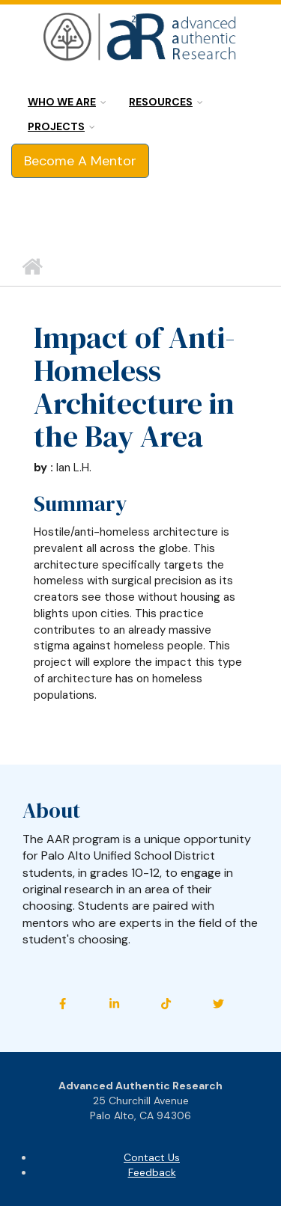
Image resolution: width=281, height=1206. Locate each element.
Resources (161, 101)
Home (31, 267)
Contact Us (152, 1157)
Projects (56, 126)
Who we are (62, 101)
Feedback (152, 1172)
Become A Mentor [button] (80, 161)
